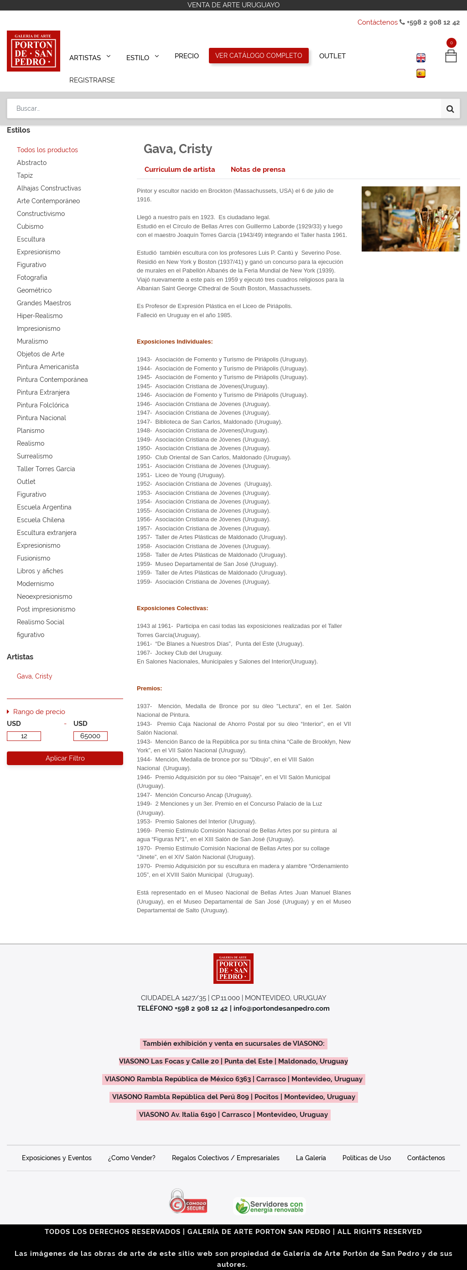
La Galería (311, 1145)
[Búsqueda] (450, 83)
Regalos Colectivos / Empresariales (226, 1145)
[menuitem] (184, 55)
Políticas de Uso (366, 1145)
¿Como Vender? (132, 1145)
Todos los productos (47, 137)
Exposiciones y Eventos (57, 1145)
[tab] (180, 157)
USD (14, 711)
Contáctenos (378, 22)
